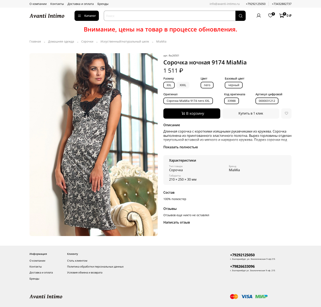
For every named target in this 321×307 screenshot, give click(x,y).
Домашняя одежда (61, 41)
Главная (35, 41)
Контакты (57, 4)
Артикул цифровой (268, 94)
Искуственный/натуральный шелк (125, 41)
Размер (168, 78)
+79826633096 (242, 266)
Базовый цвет (234, 78)
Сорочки (87, 41)
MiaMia (161, 41)
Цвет (204, 78)
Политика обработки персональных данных (95, 266)
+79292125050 (256, 4)
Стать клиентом (77, 260)
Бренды (103, 4)
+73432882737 (282, 4)
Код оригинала (234, 94)
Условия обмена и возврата (84, 272)
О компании (38, 4)
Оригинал (170, 94)
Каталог (87, 16)
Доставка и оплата (81, 4)
